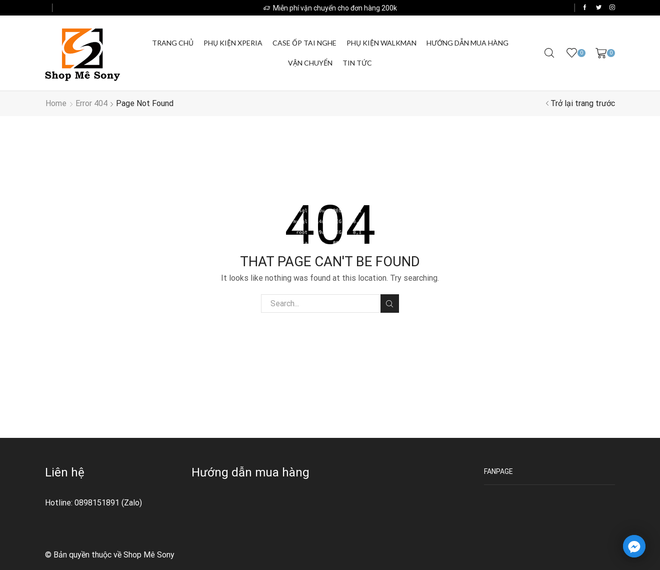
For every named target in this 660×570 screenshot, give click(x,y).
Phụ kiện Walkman (381, 43)
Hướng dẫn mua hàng (467, 43)
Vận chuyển (310, 63)
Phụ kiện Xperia (233, 43)
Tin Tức (357, 63)
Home (56, 103)
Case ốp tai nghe (304, 43)
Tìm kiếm (389, 303)
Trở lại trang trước (582, 103)
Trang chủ (173, 43)
